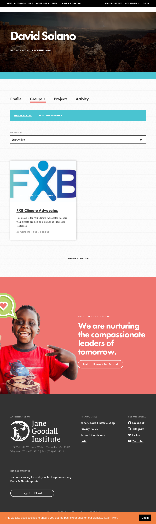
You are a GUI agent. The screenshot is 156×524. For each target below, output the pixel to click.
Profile (15, 105)
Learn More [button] (111, 517)
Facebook (136, 430)
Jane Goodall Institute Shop (98, 430)
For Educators (80, 13)
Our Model (100, 13)
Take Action (142, 12)
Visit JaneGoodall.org (20, 3)
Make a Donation (72, 3)
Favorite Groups (50, 122)
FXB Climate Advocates (37, 217)
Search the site (113, 3)
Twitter (134, 442)
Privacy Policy (89, 436)
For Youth (61, 13)
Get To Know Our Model (100, 371)
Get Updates (132, 3)
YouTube (135, 448)
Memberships (23, 122)
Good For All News (47, 3)
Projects (115, 13)
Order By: (16, 139)
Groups (128, 13)
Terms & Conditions (93, 442)
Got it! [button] (145, 517)
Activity (82, 105)
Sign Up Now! (32, 500)
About (48, 13)
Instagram (136, 436)
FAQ (83, 448)
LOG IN (145, 3)
